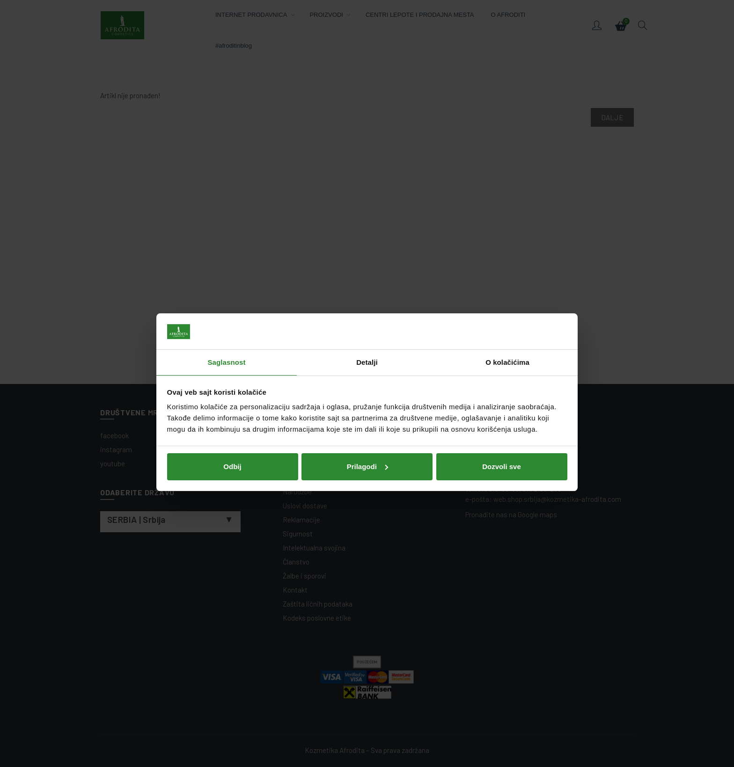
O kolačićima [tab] (507, 343)
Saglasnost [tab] (226, 343)
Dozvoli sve (501, 447)
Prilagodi (367, 447)
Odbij (232, 447)
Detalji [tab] (367, 343)
